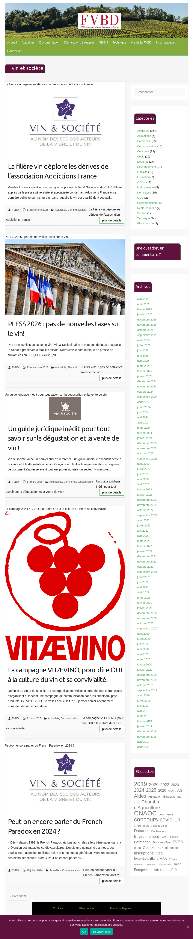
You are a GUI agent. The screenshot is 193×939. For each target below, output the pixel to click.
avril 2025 (143, 360)
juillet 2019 (144, 700)
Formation (143, 177)
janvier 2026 (144, 314)
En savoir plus (101, 931)
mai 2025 (143, 355)
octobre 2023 (145, 453)
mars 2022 (143, 541)
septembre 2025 (147, 335)
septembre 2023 (147, 458)
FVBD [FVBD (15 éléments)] (178, 842)
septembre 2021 (147, 571)
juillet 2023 (144, 468)
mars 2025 (143, 365)
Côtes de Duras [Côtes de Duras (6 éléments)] (159, 825)
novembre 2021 (147, 561)
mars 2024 (143, 427)
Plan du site (86, 908)
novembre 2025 (147, 324)
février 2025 (144, 371)
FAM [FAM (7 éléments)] (163, 836)
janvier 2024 (144, 438)
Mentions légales (120, 908)
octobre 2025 (145, 329)
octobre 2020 (145, 623)
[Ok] (187, 927)
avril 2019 (143, 710)
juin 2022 (143, 530)
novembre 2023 (147, 448)
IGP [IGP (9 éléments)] (160, 848)
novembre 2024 (147, 386)
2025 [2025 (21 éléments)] (151, 790)
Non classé (144, 192)
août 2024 (143, 402)
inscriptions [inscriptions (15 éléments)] (144, 853)
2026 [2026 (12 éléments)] (162, 790)
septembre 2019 (147, 690)
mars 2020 (143, 659)
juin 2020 (143, 644)
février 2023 (144, 489)
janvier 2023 (144, 494)
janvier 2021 (144, 607)
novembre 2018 (147, 736)
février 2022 (144, 546)
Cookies (58, 908)
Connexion (14, 51)
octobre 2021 (145, 566)
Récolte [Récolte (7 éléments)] (138, 864)
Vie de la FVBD (141, 42)
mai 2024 (143, 417)
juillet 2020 (144, 638)
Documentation (49, 42)
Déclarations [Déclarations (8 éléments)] (158, 831)
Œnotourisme (85, 481)
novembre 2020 (147, 618)
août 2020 (143, 633)
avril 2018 (143, 741)
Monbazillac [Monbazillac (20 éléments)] (146, 858)
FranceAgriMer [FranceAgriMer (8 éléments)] (161, 842)
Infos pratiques (166, 42)
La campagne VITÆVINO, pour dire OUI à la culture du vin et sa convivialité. (65, 674)
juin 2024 (143, 412)
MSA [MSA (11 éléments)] (163, 859)
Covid (140, 156)
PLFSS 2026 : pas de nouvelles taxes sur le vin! (64, 328)
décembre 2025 (147, 319)
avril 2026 (143, 299)
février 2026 (144, 309)
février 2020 (144, 664)
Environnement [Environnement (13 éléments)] (146, 836)
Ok (84, 931)
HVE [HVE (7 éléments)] (152, 848)
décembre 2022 (147, 499)
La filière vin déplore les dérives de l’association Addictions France (58, 171)
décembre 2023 (147, 443)
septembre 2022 (147, 515)
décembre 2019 (147, 674)
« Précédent (18, 896)
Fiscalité (72, 367)
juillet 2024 (144, 407)
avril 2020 (143, 654)
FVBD (15, 209)
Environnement (146, 166)
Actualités (28, 42)
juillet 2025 (144, 345)
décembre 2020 (147, 613)
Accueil (12, 42)
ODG (140, 197)
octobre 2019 (145, 685)
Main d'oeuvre (146, 187)
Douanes (142, 161)
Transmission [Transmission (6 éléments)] (164, 864)
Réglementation (147, 202)
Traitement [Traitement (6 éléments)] (150, 864)
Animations (55, 481)
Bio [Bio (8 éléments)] (179, 796)
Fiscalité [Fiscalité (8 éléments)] (173, 836)
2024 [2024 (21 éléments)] (139, 790)
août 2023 (143, 463)
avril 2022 (143, 535)
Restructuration (146, 208)
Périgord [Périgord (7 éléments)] (173, 859)
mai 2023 (143, 479)
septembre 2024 (147, 396)
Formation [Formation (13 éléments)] (142, 842)
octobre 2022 (145, 510)
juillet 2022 (144, 525)
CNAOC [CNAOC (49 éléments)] (145, 813)
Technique (119, 42)
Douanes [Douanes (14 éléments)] (141, 831)
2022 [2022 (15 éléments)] (164, 784)
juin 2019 (143, 705)
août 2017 (143, 746)
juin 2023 (143, 474)
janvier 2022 (144, 551)
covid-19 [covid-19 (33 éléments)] (170, 820)
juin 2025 (143, 350)
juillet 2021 (144, 577)
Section (141, 213)
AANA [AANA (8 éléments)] (171, 790)
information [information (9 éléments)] (171, 848)
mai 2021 (143, 587)
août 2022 (143, 520)
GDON (103, 42)
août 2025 (143, 340)
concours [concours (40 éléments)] (146, 819)
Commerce (69, 481)
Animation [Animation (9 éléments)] (154, 796)
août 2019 (143, 695)
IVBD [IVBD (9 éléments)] (159, 853)
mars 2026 (143, 304)
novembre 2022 (147, 505)
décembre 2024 (147, 381)
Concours (143, 151)
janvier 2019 (144, 726)
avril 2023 (143, 484)
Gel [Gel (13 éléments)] (146, 847)
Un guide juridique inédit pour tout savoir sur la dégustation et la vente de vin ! (63, 438)
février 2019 (144, 721)
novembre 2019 (147, 680)
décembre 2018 (147, 731)
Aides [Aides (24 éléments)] (140, 796)
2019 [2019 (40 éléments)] (140, 784)
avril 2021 (143, 592)
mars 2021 (143, 597)
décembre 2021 (147, 556)
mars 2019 (143, 716)
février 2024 (144, 432)
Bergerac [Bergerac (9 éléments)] (169, 796)
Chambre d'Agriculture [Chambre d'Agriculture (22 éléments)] (147, 804)
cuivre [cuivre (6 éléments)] (146, 825)
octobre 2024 (145, 391)
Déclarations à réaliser (79, 42)
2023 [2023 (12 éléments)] (175, 785)
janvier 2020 (144, 669)
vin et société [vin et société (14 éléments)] (165, 870)
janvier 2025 (144, 376)
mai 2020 (143, 649)
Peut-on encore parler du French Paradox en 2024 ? (55, 826)
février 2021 (144, 602)
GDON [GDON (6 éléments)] (137, 848)
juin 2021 (143, 582)
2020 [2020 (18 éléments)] (154, 784)
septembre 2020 (147, 628)
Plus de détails (111, 220)
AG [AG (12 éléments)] (179, 790)
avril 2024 (143, 422)
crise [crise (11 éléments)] (137, 825)
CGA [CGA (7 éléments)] (136, 802)
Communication (77, 209)
